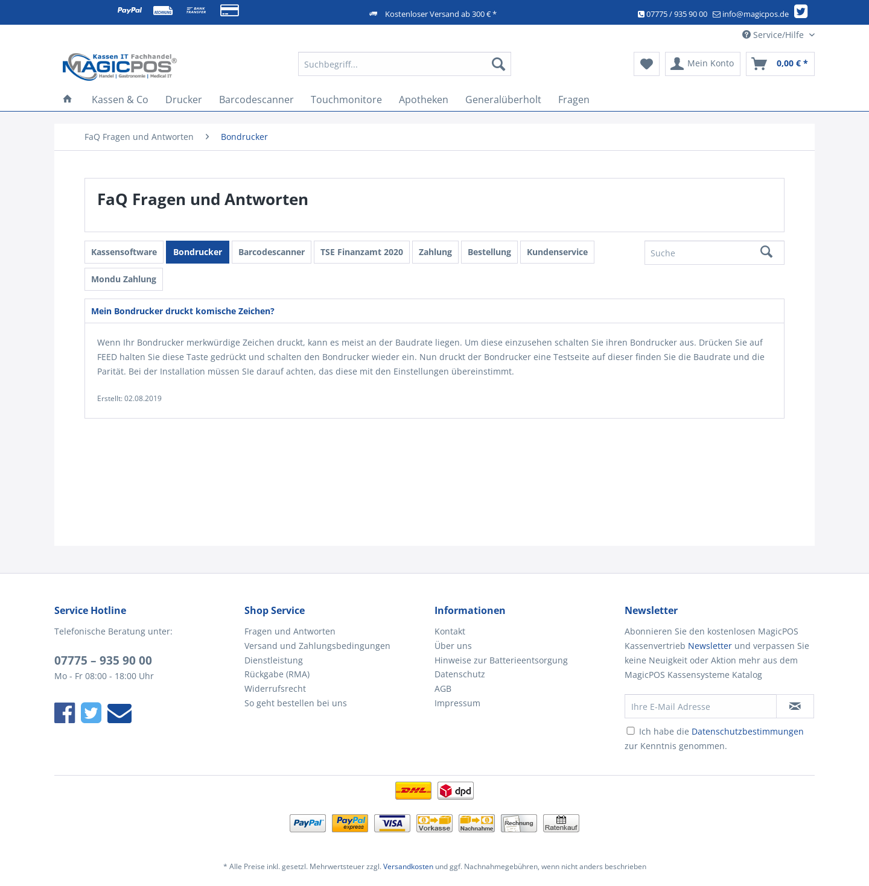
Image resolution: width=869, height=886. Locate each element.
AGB (442, 688)
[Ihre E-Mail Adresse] (701, 706)
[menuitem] (404, 69)
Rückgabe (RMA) (277, 674)
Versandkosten (408, 866)
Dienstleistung (273, 660)
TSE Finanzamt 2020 (361, 252)
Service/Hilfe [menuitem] (774, 34)
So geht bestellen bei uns (295, 703)
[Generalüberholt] (503, 99)
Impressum (457, 703)
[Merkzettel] (647, 64)
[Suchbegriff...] (404, 64)
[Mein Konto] (702, 64)
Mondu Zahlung (123, 279)
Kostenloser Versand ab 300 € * (441, 13)
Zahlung (435, 252)
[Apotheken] (423, 99)
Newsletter (710, 645)
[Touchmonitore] (346, 99)
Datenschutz (459, 674)
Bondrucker (197, 252)
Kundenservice (557, 252)
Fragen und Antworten (290, 631)
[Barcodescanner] (256, 99)
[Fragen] (574, 99)
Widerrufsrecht (275, 688)
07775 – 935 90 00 (103, 660)
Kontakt (449, 631)
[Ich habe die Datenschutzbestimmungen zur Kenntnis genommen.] (631, 731)
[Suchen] (498, 64)
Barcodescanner (271, 252)
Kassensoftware (124, 252)
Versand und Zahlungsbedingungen (317, 645)
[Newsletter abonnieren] (795, 706)
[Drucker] (184, 99)
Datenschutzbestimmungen (748, 731)
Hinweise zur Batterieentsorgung (501, 660)
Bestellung (489, 252)
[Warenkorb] (780, 64)
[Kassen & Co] (120, 99)
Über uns (453, 645)
